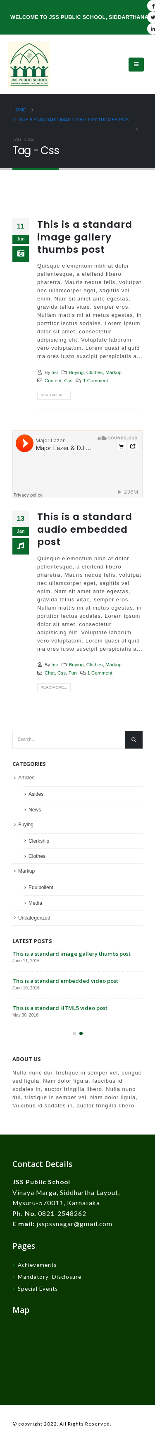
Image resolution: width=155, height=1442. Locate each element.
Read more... (54, 395)
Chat (50, 672)
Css (68, 380)
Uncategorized (34, 918)
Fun (73, 672)
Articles (26, 778)
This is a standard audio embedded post (84, 529)
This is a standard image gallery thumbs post (84, 236)
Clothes (94, 372)
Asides (36, 794)
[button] (74, 1033)
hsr (55, 372)
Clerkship (39, 841)
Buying (76, 372)
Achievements (37, 1265)
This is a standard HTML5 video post (59, 1008)
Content (53, 380)
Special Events (38, 1288)
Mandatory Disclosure (49, 1276)
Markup (113, 372)
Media (35, 903)
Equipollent (41, 887)
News (35, 810)
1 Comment (95, 380)
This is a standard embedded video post (65, 980)
